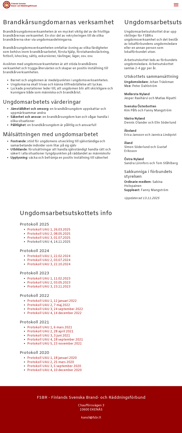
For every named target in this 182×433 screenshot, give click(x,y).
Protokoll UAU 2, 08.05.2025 (48, 234)
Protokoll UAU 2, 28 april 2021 (50, 331)
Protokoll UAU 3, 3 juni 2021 (48, 336)
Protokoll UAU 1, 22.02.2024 (48, 256)
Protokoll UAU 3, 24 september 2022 (55, 309)
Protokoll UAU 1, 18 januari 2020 (52, 358)
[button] (176, 5)
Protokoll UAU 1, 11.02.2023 (48, 279)
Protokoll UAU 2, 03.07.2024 (48, 260)
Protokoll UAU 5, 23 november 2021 (54, 344)
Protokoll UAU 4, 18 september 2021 (55, 340)
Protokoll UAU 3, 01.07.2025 (48, 238)
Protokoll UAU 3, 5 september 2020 (54, 366)
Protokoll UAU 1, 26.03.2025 (48, 230)
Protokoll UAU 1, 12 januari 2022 (52, 301)
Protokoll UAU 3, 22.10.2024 (48, 264)
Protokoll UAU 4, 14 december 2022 (54, 313)
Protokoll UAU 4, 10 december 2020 (54, 370)
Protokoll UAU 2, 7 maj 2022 (48, 305)
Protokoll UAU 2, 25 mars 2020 (50, 362)
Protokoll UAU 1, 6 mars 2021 (49, 327)
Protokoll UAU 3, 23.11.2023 (48, 287)
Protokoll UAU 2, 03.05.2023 (48, 283)
